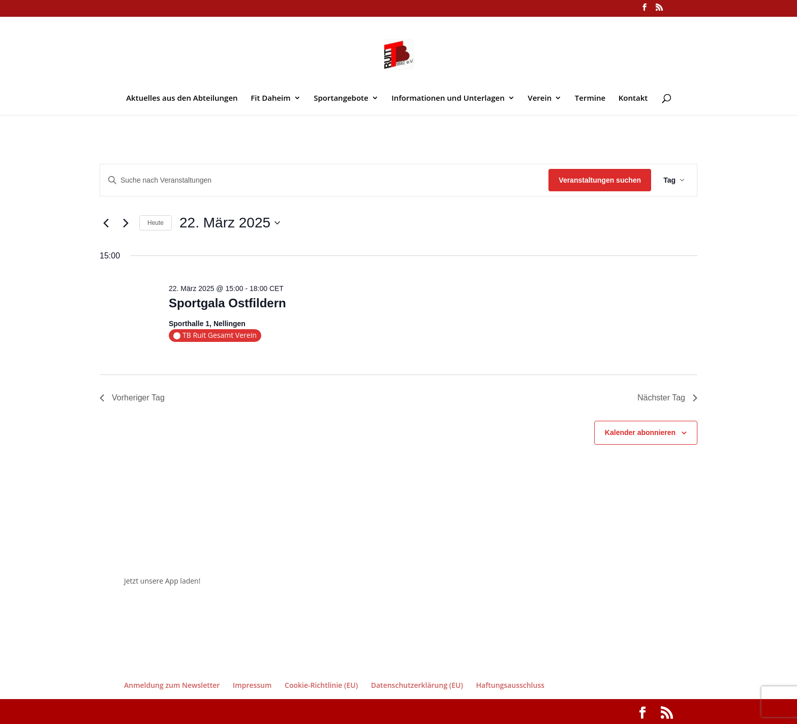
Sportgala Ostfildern (227, 303)
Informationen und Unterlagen (447, 98)
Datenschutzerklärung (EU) (417, 685)
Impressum (252, 685)
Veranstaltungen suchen (600, 180)
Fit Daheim (270, 98)
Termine (590, 98)
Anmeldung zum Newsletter (172, 685)
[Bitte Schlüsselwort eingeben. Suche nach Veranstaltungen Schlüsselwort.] (324, 180)
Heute (155, 222)
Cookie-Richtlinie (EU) (321, 685)
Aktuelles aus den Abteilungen (181, 98)
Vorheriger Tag (132, 397)
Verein (539, 98)
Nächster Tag (667, 397)
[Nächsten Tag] (125, 223)
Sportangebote (341, 98)
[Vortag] (106, 223)
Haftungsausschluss (510, 685)
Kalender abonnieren (640, 432)
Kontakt (633, 98)
